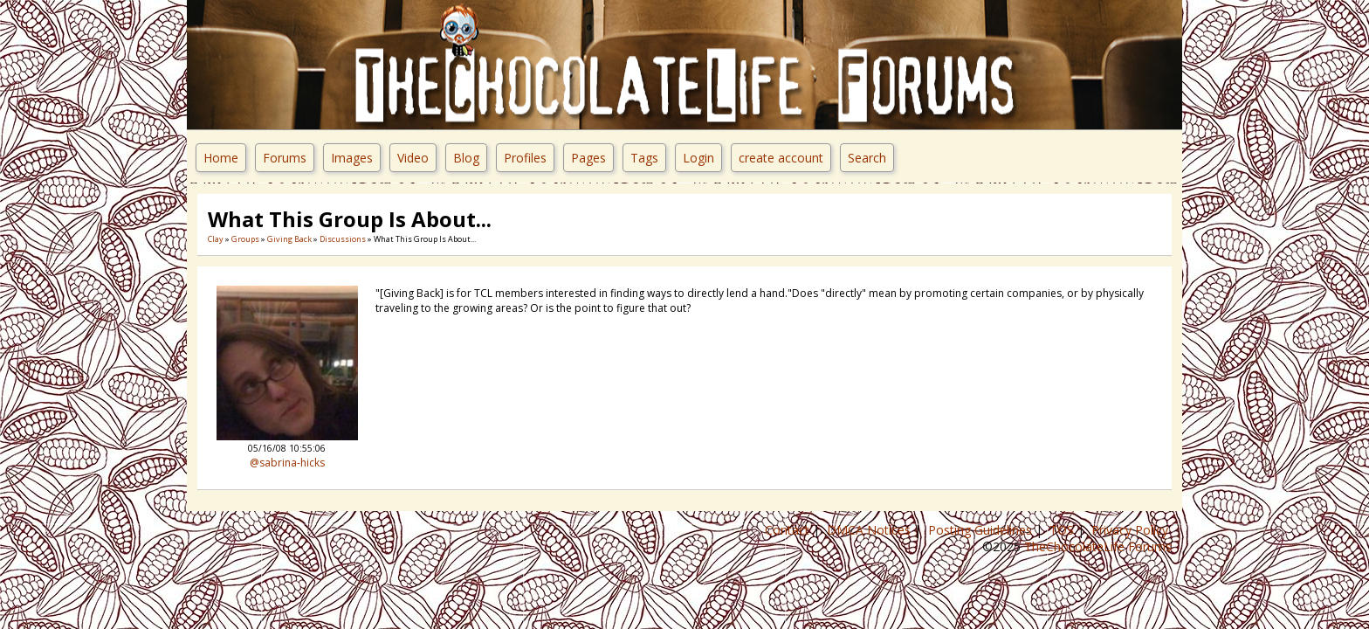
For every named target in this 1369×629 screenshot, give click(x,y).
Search (867, 157)
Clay (216, 239)
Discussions (343, 239)
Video (413, 157)
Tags (644, 157)
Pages (588, 157)
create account (781, 157)
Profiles (525, 157)
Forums (284, 157)
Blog (466, 157)
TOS (1063, 530)
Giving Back (289, 239)
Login (698, 157)
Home (220, 157)
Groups (245, 239)
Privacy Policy (1131, 530)
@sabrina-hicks (287, 462)
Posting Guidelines (981, 530)
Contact (789, 530)
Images (352, 157)
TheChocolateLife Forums (1098, 546)
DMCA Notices (870, 530)
